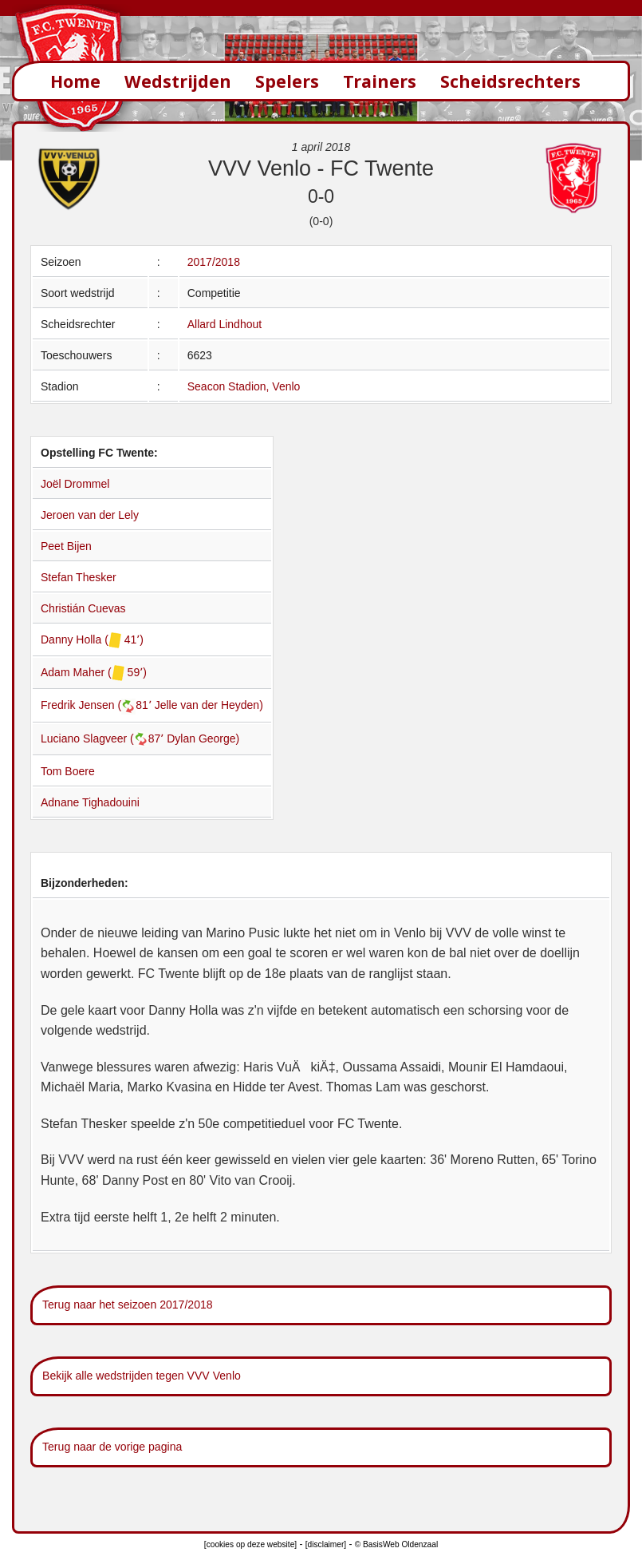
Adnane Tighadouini (90, 802)
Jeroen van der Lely (90, 515)
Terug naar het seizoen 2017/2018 (127, 1304)
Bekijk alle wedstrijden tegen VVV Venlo (141, 1375)
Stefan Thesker (78, 577)
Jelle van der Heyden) (209, 705)
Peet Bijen (66, 546)
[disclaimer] (325, 1544)
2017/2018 (213, 261)
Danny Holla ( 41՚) (92, 639)
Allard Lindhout (224, 324)
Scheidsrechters (510, 81)
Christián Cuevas (83, 608)
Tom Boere (68, 771)
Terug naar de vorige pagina (112, 1446)
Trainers (379, 81)
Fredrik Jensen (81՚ (98, 705)
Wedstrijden (177, 81)
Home (75, 81)
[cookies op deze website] (250, 1544)
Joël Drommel (75, 483)
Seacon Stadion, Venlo (244, 386)
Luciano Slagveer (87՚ (104, 738)
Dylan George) (203, 738)
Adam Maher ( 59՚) (94, 672)
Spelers (287, 81)
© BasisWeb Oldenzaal (396, 1544)
